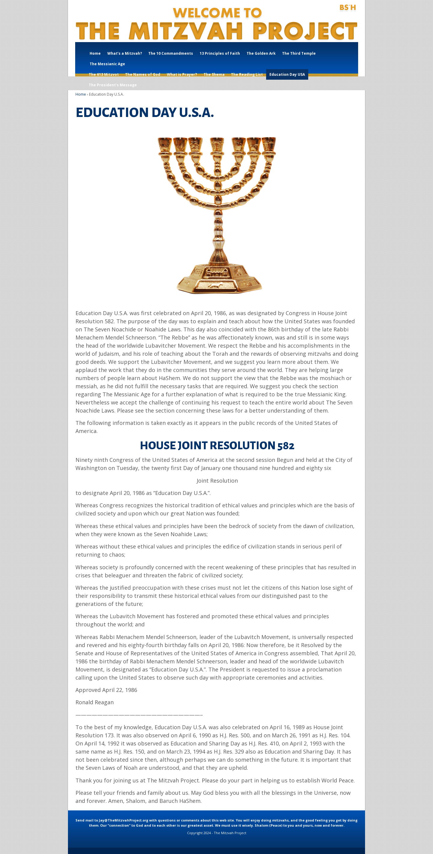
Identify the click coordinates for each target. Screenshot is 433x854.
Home (95, 53)
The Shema (214, 74)
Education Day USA (287, 74)
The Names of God (142, 74)
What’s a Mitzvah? (124, 53)
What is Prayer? (182, 74)
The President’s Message (113, 85)
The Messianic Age (107, 63)
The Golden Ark (261, 53)
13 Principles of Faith (220, 53)
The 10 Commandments (170, 53)
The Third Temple (299, 53)
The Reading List (247, 74)
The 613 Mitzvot (104, 74)
